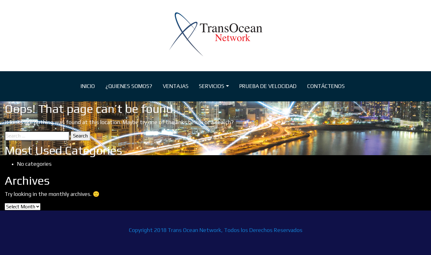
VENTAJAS (176, 86)
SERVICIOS (211, 86)
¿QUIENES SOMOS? (128, 86)
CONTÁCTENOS (326, 86)
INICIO (88, 86)
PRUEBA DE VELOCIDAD (268, 86)
